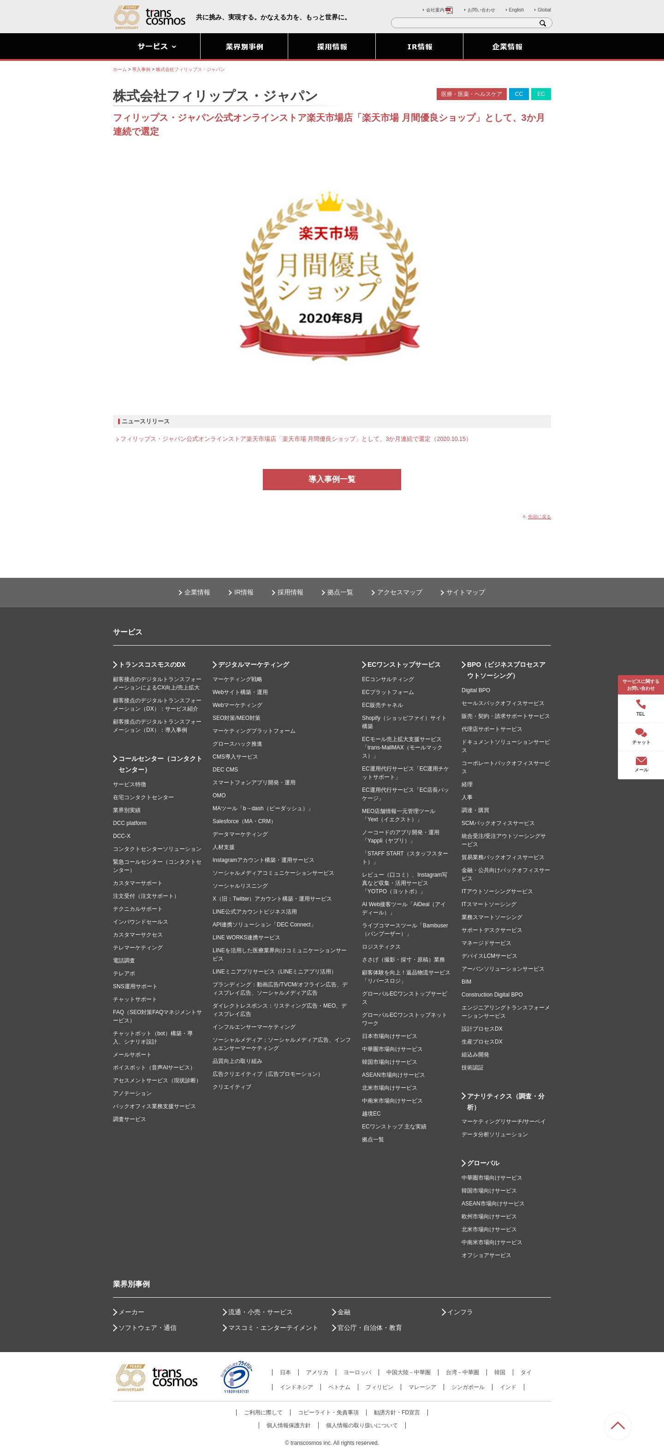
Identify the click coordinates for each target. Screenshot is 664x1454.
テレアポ (124, 973)
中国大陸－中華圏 (408, 1372)
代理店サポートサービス (492, 729)
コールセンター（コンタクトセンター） (160, 764)
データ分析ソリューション (495, 1134)
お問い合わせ (481, 9)
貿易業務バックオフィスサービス (503, 857)
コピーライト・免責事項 (328, 1412)
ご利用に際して (263, 1412)
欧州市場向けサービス (489, 1216)
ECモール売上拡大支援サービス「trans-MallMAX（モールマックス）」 (402, 747)
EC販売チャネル (382, 705)
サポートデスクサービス (492, 930)
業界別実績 (127, 810)
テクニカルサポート (138, 909)
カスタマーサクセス (138, 935)
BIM (466, 982)
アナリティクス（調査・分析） (506, 1101)
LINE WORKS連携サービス (246, 937)
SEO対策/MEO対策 (237, 718)
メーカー (131, 1312)
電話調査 (124, 960)
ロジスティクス (381, 947)
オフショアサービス (486, 1255)
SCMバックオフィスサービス (498, 823)
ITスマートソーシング (489, 904)
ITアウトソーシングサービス (497, 891)
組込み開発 (475, 1054)
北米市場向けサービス (389, 1088)
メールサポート (132, 1054)
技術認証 (473, 1067)
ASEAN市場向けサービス (393, 1075)
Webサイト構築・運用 (240, 692)
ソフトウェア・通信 (148, 1327)
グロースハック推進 (237, 744)
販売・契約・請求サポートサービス (506, 716)
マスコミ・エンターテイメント (273, 1327)
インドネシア (296, 1387)
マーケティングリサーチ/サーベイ (504, 1121)
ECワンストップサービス (404, 664)
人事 (467, 797)
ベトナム (339, 1387)
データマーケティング (240, 834)
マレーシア (422, 1387)
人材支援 (224, 847)
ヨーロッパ (357, 1372)
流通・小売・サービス (260, 1312)
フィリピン (379, 1387)
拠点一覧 (340, 592)
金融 (344, 1312)
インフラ (460, 1312)
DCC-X (121, 836)
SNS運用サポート (135, 986)
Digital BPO (476, 690)
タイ (526, 1372)
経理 (467, 784)
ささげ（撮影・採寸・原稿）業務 (403, 959)
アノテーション (132, 1093)
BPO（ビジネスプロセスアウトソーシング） (506, 670)
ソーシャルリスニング (240, 886)
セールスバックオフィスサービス (503, 703)
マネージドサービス (486, 943)
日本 (285, 1372)
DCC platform (130, 823)
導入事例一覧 (332, 479)
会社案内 (440, 9)
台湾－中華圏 (462, 1372)
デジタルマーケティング (253, 664)
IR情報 (244, 592)
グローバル (483, 1163)
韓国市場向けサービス (389, 1062)
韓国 (499, 1372)
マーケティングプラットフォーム (254, 731)
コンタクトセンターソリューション (157, 849)
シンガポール (468, 1387)
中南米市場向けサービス (392, 1101)
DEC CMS (225, 769)
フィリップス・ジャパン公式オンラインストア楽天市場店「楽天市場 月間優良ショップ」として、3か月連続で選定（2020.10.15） (296, 439)
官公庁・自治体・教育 (370, 1327)
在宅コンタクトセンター (143, 797)
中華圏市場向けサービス (392, 1049)
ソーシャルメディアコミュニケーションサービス (273, 873)
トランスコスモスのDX (152, 664)
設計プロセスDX (482, 1029)
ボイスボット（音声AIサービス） (154, 1067)
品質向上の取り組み (237, 1061)
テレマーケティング (138, 947)
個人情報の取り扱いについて (362, 1425)
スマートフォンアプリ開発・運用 (254, 782)
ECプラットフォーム (388, 692)
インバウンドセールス (140, 922)
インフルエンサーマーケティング (254, 1027)
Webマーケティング (237, 705)
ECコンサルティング (388, 679)
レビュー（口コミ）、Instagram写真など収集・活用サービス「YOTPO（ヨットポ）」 (404, 883)
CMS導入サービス (235, 757)
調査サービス (129, 1119)
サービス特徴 (129, 784)
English (516, 9)
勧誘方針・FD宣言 (397, 1412)
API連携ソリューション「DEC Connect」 (264, 924)
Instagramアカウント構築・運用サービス (263, 860)
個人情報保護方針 (289, 1425)
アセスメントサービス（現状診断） (157, 1080)
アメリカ (317, 1372)
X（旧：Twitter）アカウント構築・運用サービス (272, 899)
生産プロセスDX (482, 1042)
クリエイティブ (232, 1087)
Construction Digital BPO (492, 994)
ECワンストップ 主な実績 (394, 1126)
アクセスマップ (399, 592)
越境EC (371, 1113)
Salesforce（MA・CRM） (244, 821)
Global (544, 9)
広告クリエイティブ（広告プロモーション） (268, 1074)
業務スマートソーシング (492, 917)
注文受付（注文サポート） (146, 896)
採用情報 (290, 592)
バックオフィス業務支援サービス (154, 1106)
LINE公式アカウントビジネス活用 (255, 911)
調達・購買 (475, 810)
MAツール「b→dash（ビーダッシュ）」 (263, 808)
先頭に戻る (539, 516)
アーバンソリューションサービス (503, 969)
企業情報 (197, 592)
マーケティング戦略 (237, 679)
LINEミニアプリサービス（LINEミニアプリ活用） (275, 971)
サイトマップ (465, 592)
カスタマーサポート (138, 883)
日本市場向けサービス (389, 1036)
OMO (219, 795)
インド (508, 1387)
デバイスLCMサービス (489, 956)
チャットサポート (135, 999)
